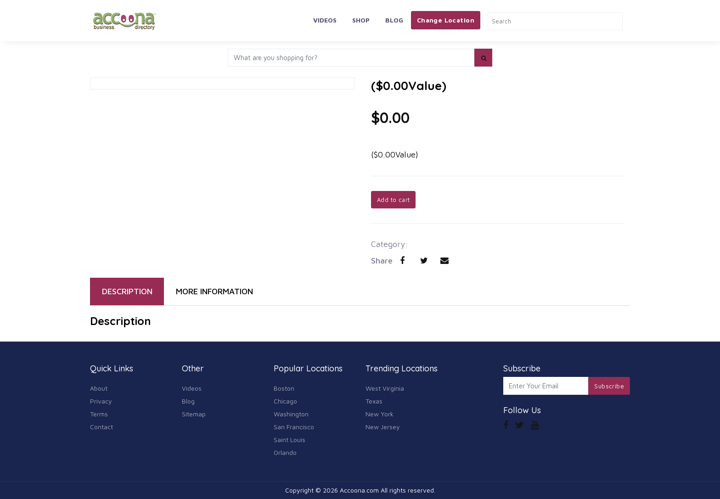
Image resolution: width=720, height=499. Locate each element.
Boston (284, 388)
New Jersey (383, 427)
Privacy (101, 401)
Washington (291, 414)
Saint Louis (289, 439)
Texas (374, 401)
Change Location (445, 20)
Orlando (285, 452)
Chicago (285, 401)
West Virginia (385, 388)
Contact (101, 427)
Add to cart (393, 199)
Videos (325, 20)
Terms (99, 414)
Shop (361, 20)
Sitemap (194, 414)
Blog (394, 20)
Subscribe (609, 386)
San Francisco (294, 427)
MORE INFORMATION (214, 291)
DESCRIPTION (127, 291)
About (98, 388)
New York (380, 414)
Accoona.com (359, 490)
